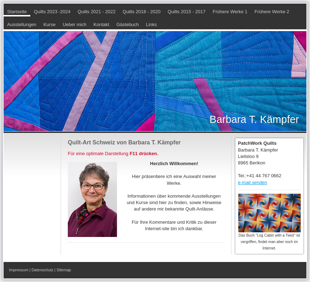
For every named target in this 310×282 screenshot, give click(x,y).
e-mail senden (252, 182)
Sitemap (64, 270)
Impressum (18, 270)
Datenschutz (42, 270)
